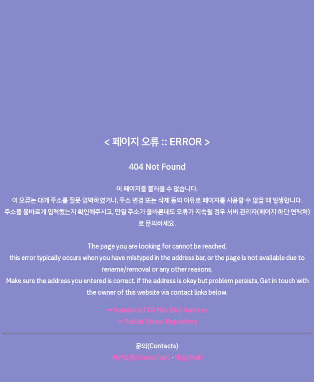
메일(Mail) (189, 358)
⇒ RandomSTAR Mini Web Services (157, 310)
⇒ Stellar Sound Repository (157, 322)
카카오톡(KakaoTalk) (141, 358)
